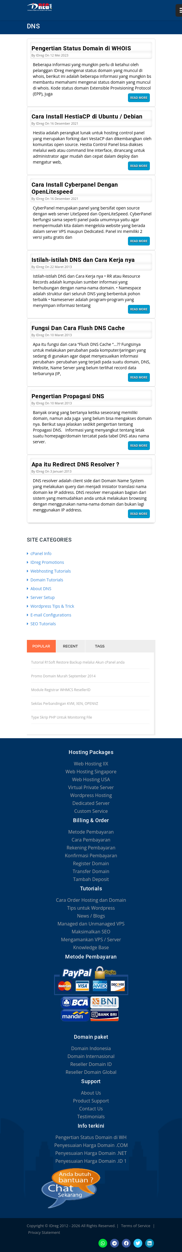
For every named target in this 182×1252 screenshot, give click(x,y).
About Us (91, 1093)
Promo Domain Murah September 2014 (63, 676)
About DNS (39, 588)
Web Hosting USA (91, 779)
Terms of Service (135, 1225)
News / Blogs (91, 916)
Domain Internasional (91, 1056)
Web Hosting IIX (91, 763)
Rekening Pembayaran (91, 847)
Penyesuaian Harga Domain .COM (91, 1145)
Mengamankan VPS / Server (91, 939)
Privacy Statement (44, 1232)
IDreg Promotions (45, 562)
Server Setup (41, 597)
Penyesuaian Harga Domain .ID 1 (90, 1161)
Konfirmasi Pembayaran (91, 855)
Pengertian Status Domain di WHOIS (81, 48)
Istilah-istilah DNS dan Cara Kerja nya (83, 259)
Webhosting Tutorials (49, 571)
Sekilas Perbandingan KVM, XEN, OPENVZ (64, 703)
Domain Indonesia (91, 1048)
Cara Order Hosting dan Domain (91, 900)
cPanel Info (39, 553)
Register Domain (91, 863)
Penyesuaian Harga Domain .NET (91, 1153)
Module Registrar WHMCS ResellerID (61, 689)
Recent (70, 646)
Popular (41, 646)
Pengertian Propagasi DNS (68, 396)
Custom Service (91, 811)
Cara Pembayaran (91, 840)
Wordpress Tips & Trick (50, 606)
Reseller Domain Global (90, 1072)
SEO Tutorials (41, 623)
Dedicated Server (91, 803)
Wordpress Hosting (91, 795)
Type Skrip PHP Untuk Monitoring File (61, 717)
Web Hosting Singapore (90, 771)
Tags (100, 646)
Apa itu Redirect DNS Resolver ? (75, 464)
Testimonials (91, 1116)
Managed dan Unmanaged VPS (91, 923)
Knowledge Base (91, 947)
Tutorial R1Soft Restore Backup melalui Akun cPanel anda (78, 662)
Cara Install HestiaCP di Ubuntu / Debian (87, 116)
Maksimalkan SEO (91, 931)
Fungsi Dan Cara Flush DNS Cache (78, 328)
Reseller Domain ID (91, 1064)
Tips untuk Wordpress (91, 908)
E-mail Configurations (49, 615)
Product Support (91, 1101)
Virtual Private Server (91, 787)
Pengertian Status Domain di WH (91, 1137)
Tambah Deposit (91, 879)
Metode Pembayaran (91, 832)
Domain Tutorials (45, 580)
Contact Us (91, 1108)
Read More (139, 98)
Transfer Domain (91, 871)
